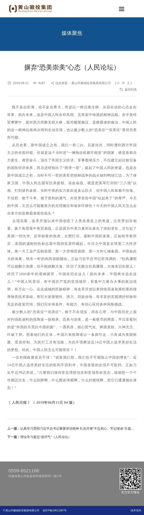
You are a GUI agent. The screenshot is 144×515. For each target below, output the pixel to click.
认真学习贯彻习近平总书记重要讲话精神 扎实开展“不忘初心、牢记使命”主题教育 (78, 428)
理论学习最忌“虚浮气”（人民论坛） (45, 437)
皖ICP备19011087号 (53, 510)
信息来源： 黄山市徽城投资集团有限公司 (83, 83)
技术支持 (136, 510)
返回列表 (131, 89)
